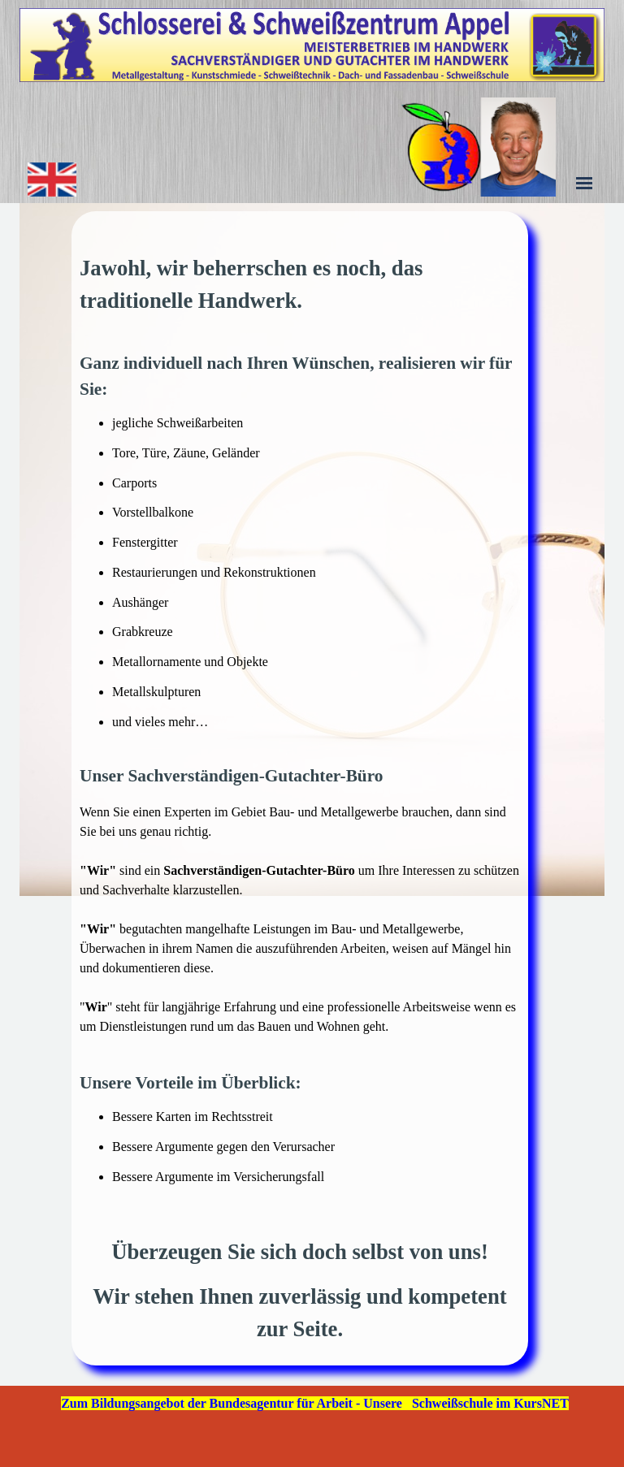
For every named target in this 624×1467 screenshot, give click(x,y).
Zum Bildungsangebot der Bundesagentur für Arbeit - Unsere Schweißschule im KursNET (315, 1403)
